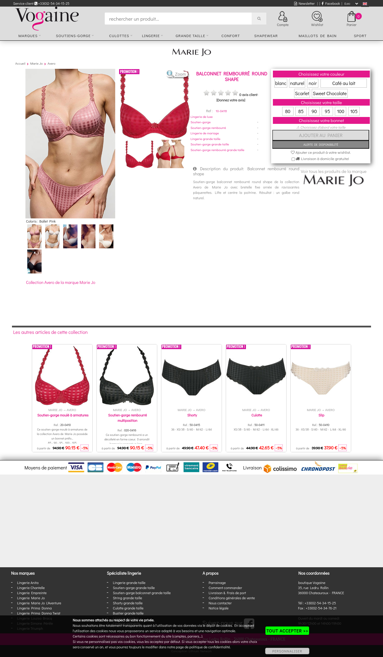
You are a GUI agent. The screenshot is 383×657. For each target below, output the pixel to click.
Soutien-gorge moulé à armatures (62, 415)
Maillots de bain (318, 35)
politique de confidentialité (209, 646)
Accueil (20, 63)
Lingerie (151, 35)
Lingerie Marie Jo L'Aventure (39, 602)
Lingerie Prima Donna (34, 608)
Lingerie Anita (27, 582)
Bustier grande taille (128, 613)
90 (314, 111)
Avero (51, 63)
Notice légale (218, 608)
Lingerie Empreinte (32, 592)
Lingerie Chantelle (31, 587)
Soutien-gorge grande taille (210, 144)
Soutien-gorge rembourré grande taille (217, 149)
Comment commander (225, 587)
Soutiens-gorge (73, 35)
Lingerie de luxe (202, 116)
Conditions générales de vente (232, 597)
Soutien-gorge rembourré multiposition (127, 418)
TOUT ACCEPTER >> (287, 631)
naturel (297, 83)
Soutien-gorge (201, 122)
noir (313, 83)
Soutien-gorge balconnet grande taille (142, 592)
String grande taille (127, 597)
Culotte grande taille (128, 608)
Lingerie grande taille (206, 138)
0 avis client (248, 94)
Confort (230, 35)
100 (340, 111)
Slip (321, 415)
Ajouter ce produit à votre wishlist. (321, 152)
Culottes (119, 35)
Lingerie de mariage (205, 133)
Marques (28, 35)
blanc (280, 83)
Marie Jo (36, 63)
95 (327, 111)
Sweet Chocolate (329, 93)
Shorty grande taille (127, 602)
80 (288, 111)
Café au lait (343, 83)
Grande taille (190, 35)
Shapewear (266, 35)
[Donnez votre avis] (230, 100)
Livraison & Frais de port (227, 592)
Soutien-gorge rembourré (208, 127)
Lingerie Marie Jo (31, 597)
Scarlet (302, 93)
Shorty (192, 415)
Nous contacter (220, 602)
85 (301, 111)
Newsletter (304, 3)
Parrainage (217, 582)
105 (354, 111)
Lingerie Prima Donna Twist (38, 613)
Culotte (256, 415)
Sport (360, 35)
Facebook (331, 3)
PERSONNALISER (287, 651)
